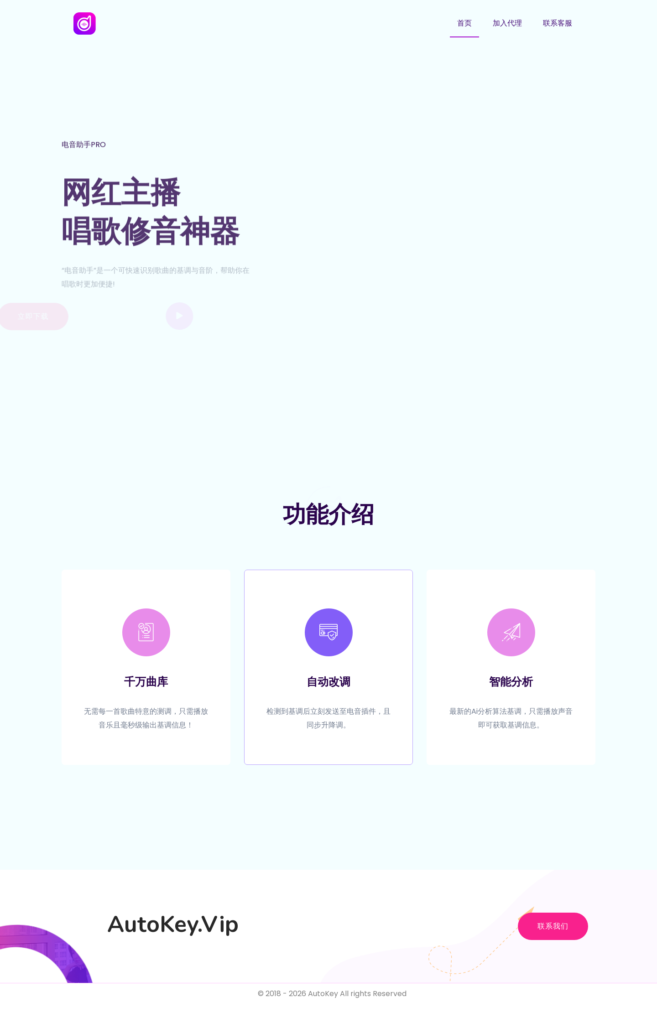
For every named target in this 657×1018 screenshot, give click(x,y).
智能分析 (511, 682)
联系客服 (557, 23)
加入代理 (507, 23)
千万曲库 (146, 682)
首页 (464, 23)
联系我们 (552, 926)
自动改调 (328, 682)
